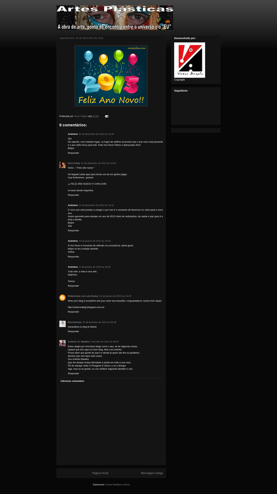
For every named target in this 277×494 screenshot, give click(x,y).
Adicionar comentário (72, 381)
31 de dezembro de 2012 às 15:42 (96, 205)
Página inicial (100, 473)
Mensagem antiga (152, 473)
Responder (73, 153)
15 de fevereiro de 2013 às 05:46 (99, 322)
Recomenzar (74, 322)
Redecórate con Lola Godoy (83, 296)
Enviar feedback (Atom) (118, 484)
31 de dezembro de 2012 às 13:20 (98, 163)
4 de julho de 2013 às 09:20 (104, 341)
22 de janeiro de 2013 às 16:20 (115, 296)
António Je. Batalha (78, 341)
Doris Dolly (74, 163)
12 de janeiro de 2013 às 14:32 (94, 267)
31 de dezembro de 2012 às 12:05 (96, 134)
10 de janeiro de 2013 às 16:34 (94, 241)
